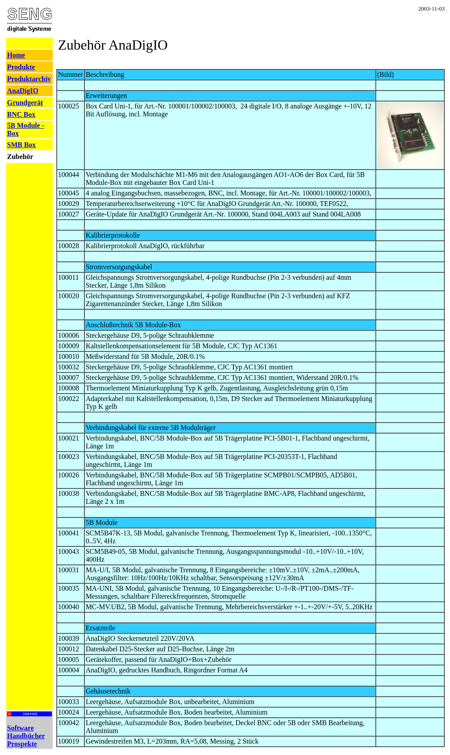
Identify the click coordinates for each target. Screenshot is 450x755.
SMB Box (21, 144)
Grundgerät (25, 102)
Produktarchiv (29, 79)
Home (16, 55)
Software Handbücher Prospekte (26, 736)
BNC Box (21, 114)
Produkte (21, 67)
